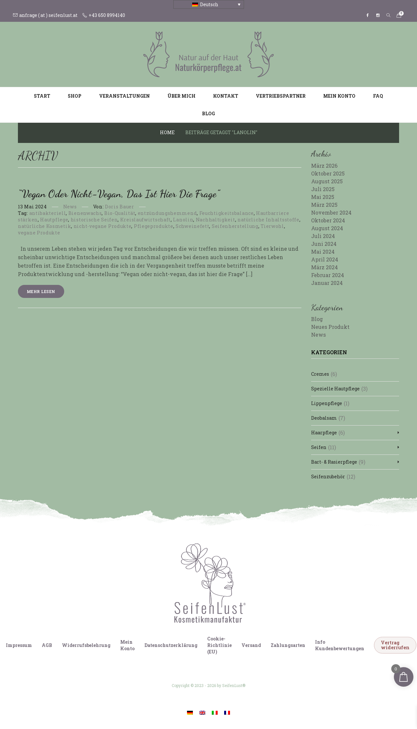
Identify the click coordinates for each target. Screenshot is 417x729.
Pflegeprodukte (153, 226)
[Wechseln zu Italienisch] (214, 712)
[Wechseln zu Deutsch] (190, 712)
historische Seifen (94, 220)
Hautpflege (54, 220)
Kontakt (225, 96)
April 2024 (324, 259)
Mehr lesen (41, 291)
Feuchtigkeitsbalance (226, 213)
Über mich (181, 96)
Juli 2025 (323, 189)
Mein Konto (339, 96)
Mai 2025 (322, 196)
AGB (47, 645)
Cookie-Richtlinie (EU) (219, 645)
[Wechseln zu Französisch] (227, 712)
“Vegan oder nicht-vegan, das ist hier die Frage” (119, 194)
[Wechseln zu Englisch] (202, 712)
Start (42, 96)
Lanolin (183, 220)
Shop (74, 96)
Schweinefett (192, 226)
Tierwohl (272, 226)
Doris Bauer (119, 206)
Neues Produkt (330, 326)
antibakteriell (47, 213)
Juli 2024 (323, 235)
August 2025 (327, 181)
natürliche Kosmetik (44, 226)
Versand (251, 645)
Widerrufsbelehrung (86, 645)
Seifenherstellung (235, 226)
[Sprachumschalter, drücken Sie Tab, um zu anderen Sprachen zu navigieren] (208, 4)
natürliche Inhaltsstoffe (268, 220)
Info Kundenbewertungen (339, 645)
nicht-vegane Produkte (103, 226)
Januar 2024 (327, 282)
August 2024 (327, 228)
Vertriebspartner (281, 96)
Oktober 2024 (328, 220)
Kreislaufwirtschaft (145, 220)
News (70, 206)
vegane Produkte (39, 233)
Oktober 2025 (328, 173)
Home (167, 132)
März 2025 (324, 204)
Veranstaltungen (124, 96)
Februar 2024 (327, 275)
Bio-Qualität (119, 213)
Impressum (19, 645)
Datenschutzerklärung (170, 645)
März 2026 (324, 165)
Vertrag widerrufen (395, 644)
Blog (208, 113)
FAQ (378, 96)
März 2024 (324, 267)
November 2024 (331, 212)
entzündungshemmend (167, 213)
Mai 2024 (323, 251)
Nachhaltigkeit (215, 220)
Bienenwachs (85, 213)
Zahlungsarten (288, 645)
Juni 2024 (324, 243)
